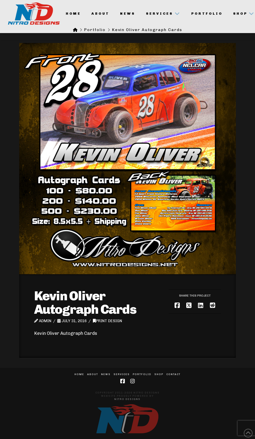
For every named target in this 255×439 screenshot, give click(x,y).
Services (122, 374)
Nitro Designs (127, 399)
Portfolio (142, 374)
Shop (158, 374)
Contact (173, 374)
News (106, 374)
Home (79, 374)
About (92, 374)
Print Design (107, 321)
